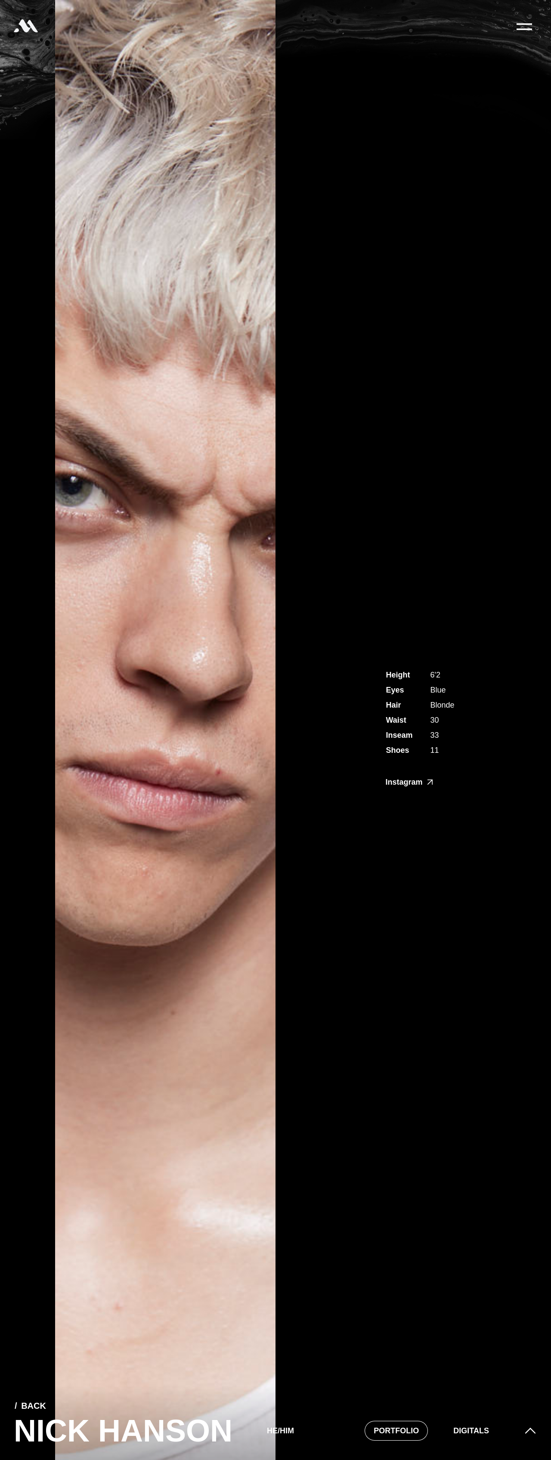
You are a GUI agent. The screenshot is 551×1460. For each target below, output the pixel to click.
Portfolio (396, 1430)
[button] (530, 1431)
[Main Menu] (524, 27)
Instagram (409, 782)
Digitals (471, 1430)
